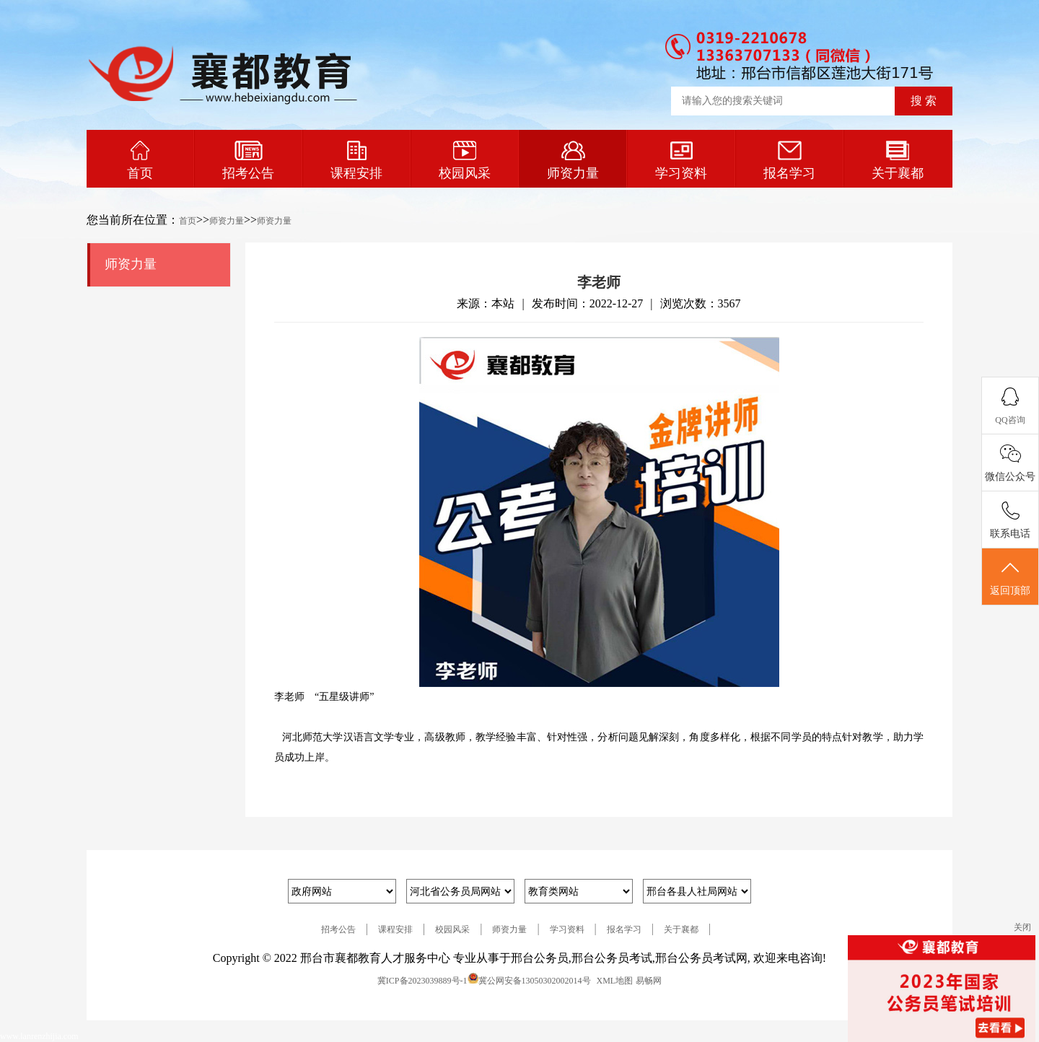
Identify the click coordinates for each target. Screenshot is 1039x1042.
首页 (140, 160)
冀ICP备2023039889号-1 (422, 981)
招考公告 (248, 160)
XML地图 (615, 981)
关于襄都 (898, 160)
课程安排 (356, 160)
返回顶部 (1010, 577)
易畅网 (649, 981)
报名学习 (789, 160)
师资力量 (573, 160)
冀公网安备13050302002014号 (534, 981)
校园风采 (465, 160)
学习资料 (681, 160)
